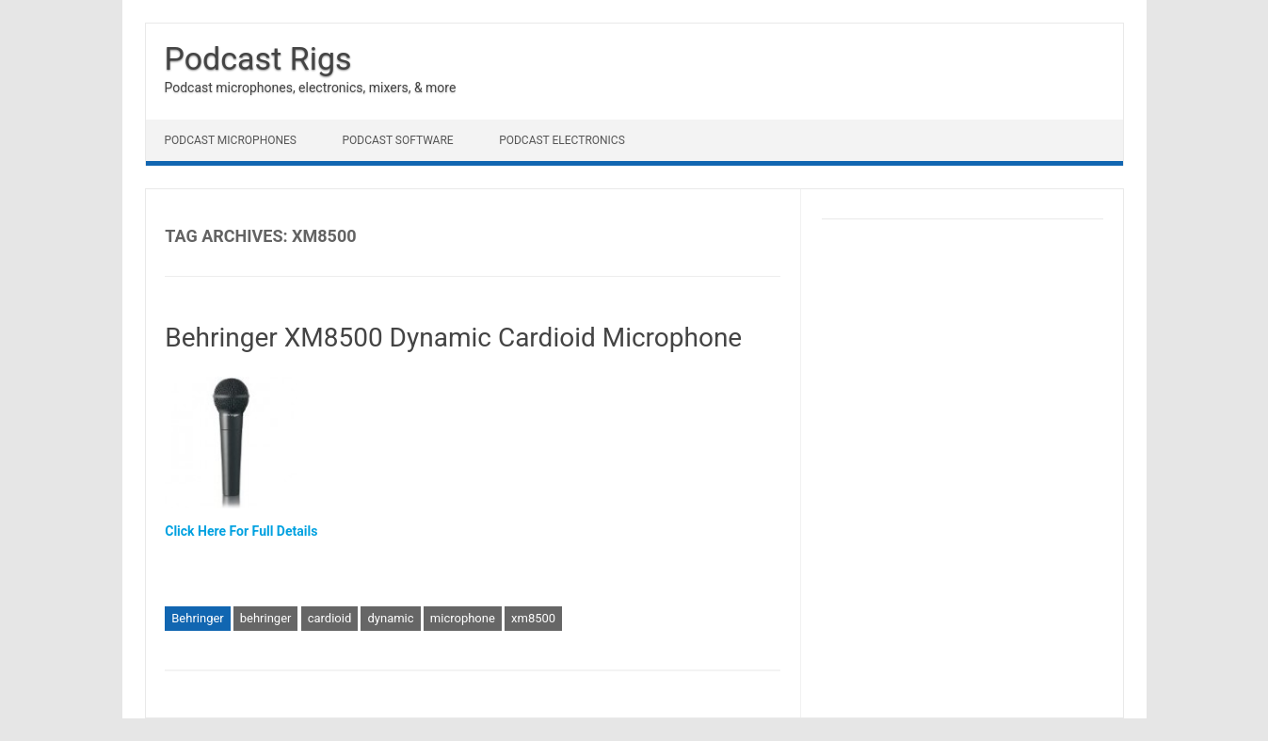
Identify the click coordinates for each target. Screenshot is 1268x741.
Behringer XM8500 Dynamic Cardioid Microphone (453, 337)
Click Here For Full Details (241, 531)
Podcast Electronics (562, 140)
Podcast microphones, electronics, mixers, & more (311, 87)
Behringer (197, 618)
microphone (462, 618)
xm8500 (533, 618)
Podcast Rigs (258, 58)
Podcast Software (397, 140)
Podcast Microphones (231, 140)
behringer (266, 618)
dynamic (390, 618)
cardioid (330, 618)
